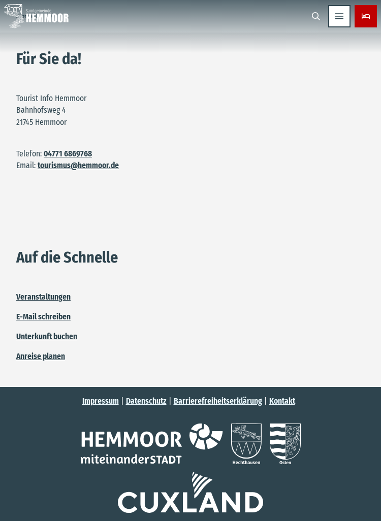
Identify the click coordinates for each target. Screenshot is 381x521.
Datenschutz (146, 401)
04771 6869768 (68, 153)
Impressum (100, 401)
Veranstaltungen (43, 297)
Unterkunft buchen (46, 336)
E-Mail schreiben (43, 316)
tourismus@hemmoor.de (78, 165)
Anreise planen (40, 356)
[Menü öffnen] (339, 16)
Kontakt (282, 401)
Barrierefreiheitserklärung (218, 401)
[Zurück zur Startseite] (36, 16)
